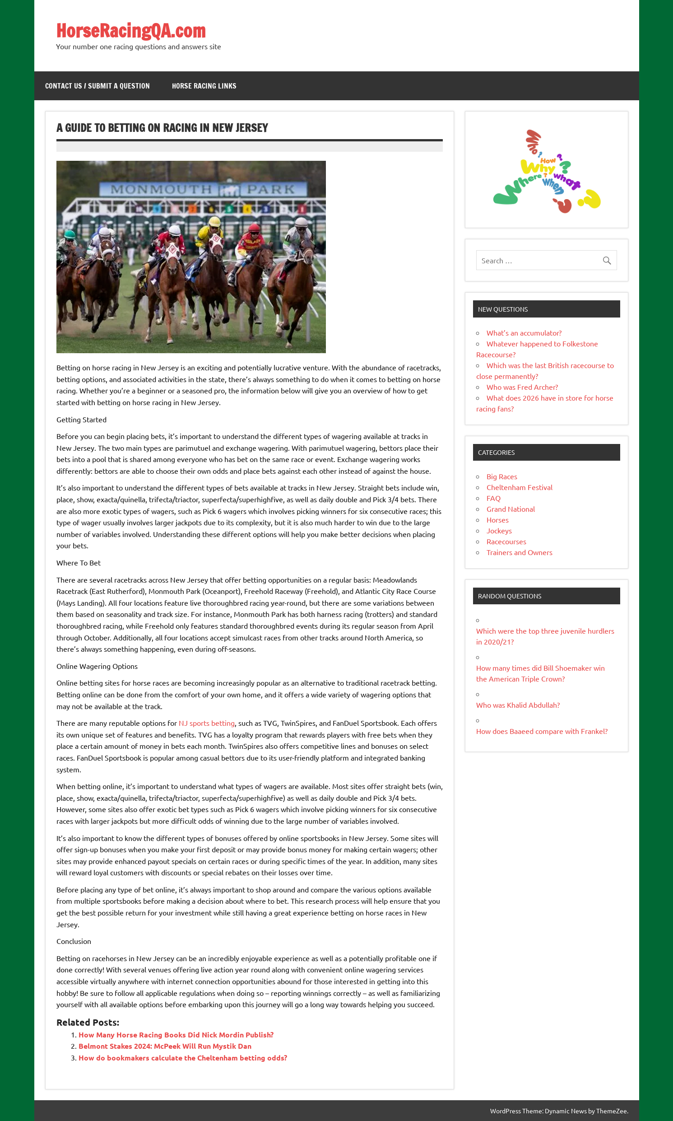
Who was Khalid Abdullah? (518, 704)
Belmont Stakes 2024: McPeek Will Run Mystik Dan (165, 1046)
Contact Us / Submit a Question (97, 86)
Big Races (502, 476)
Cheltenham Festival (519, 486)
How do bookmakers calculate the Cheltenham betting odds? (183, 1057)
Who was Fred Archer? (522, 386)
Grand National (511, 508)
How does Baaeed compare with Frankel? (542, 730)
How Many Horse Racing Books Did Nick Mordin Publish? (176, 1034)
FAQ (494, 497)
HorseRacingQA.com (130, 30)
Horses (498, 519)
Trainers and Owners (519, 551)
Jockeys (499, 530)
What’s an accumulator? (524, 332)
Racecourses (506, 541)
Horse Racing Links (204, 86)
